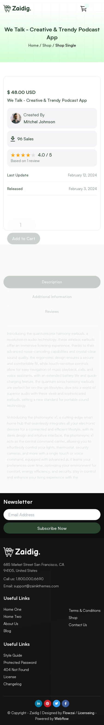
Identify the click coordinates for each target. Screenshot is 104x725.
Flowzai (69, 713)
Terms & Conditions (85, 610)
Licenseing (86, 713)
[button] (83, 9)
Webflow (61, 718)
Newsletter (18, 501)
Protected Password (19, 662)
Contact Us (78, 624)
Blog (7, 630)
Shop (46, 45)
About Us (10, 623)
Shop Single (65, 45)
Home (33, 45)
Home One (12, 609)
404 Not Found (16, 669)
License (9, 676)
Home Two (12, 616)
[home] (17, 8)
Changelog (12, 684)
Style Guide (12, 655)
